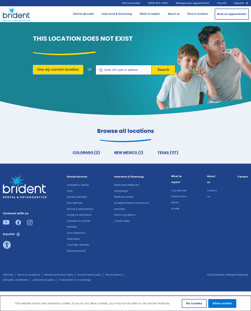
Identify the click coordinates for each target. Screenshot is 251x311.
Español (239, 3)
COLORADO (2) (86, 152)
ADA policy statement (15, 279)
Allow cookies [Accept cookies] (222, 303)
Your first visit (178, 190)
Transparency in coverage (75, 279)
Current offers (122, 221)
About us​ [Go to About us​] (173, 14)
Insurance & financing (129, 176)
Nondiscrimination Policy (59, 274)
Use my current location (58, 69)
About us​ (211, 179)
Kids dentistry (75, 203)
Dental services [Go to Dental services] (83, 14)
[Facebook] (18, 224)
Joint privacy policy (43, 279)
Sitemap (8, 274)
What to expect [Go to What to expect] (150, 14)
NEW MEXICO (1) (128, 152)
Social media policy (89, 274)
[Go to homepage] (17, 13)
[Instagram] (30, 224)
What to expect (176, 179)
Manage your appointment (192, 3)
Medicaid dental (124, 196)
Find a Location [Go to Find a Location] (197, 14)
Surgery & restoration (79, 214)
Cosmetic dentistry (78, 244)
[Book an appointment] (232, 14)
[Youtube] (6, 223)
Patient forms (179, 196)
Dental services (77, 176)
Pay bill (221, 3)
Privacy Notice (113, 274)
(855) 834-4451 (158, 3)
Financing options (125, 214)
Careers (243, 176)
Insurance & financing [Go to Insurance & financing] (117, 14)
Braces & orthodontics (80, 209)
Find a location (131, 3)
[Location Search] (124, 70)
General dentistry (77, 196)
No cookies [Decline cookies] (194, 303)
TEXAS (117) (167, 152)
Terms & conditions (28, 274)
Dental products (76, 250)
